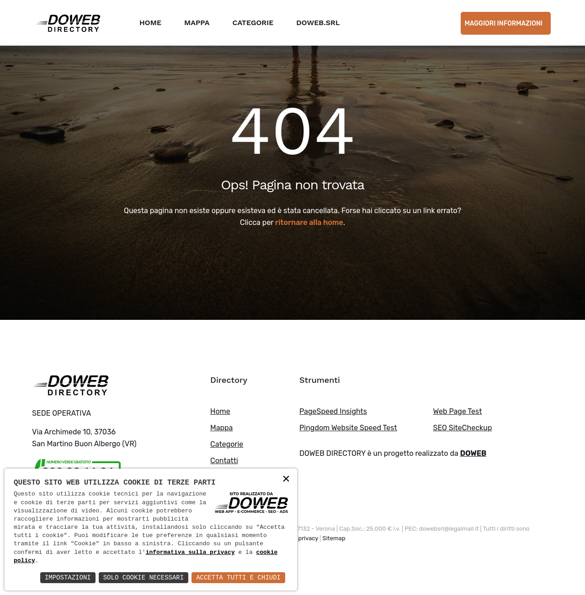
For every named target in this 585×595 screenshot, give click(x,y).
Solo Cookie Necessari (143, 577)
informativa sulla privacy (190, 552)
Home (150, 22)
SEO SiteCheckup (462, 427)
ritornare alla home (309, 222)
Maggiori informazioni (503, 23)
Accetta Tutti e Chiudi (238, 577)
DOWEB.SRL (318, 22)
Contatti (224, 460)
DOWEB (473, 453)
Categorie (252, 22)
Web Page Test (457, 411)
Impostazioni (68, 577)
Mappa (196, 22)
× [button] (286, 479)
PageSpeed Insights (333, 411)
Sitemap (334, 538)
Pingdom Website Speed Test (348, 427)
